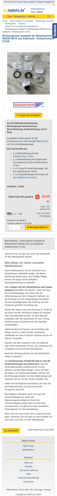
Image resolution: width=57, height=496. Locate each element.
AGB (28, 474)
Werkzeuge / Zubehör (45, 21)
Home (4, 21)
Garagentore (20, 16)
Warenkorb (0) (37, 9)
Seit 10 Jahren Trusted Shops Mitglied (19, 2)
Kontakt (28, 466)
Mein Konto (28, 446)
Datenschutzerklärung (28, 478)
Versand (46, 216)
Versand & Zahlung (28, 470)
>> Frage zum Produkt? (28, 115)
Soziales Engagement (46, 2)
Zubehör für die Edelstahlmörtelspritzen (21, 26)
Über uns (28, 462)
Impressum (28, 481)
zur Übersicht (11, 431)
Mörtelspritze (10, 24)
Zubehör (31, 16)
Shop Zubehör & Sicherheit (21, 21)
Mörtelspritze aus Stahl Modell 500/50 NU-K (27, 141)
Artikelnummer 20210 (27, 177)
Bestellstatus (28, 450)
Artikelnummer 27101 (23, 156)
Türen (9, 16)
